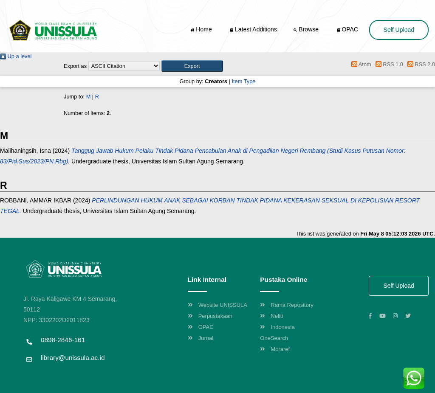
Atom (360, 64)
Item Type (243, 81)
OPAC (348, 29)
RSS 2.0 (419, 64)
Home (201, 29)
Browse (307, 29)
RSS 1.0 (388, 64)
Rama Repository (286, 305)
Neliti (271, 316)
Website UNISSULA (217, 305)
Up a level (15, 56)
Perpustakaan (210, 316)
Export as (75, 66)
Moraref (275, 349)
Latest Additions (253, 29)
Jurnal (200, 338)
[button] (192, 66)
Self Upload (399, 29)
